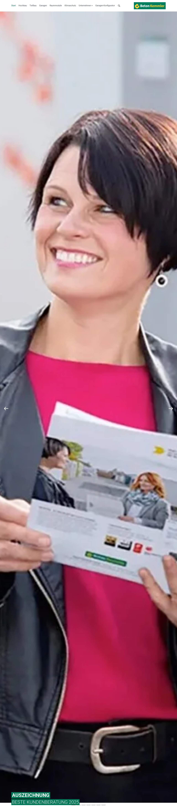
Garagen (43, 5)
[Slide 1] (78, 805)
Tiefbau (33, 5)
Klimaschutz (70, 5)
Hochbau (23, 5)
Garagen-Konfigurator (105, 5)
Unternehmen (85, 5)
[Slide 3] (88, 805)
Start (13, 5)
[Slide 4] (93, 805)
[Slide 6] (103, 805)
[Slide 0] (73, 805)
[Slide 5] (98, 805)
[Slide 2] (83, 805)
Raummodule (56, 5)
